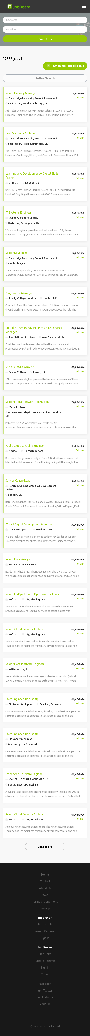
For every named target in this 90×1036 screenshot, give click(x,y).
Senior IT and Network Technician (27, 401)
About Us (45, 887)
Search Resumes (45, 930)
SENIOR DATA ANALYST (20, 366)
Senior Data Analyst (18, 558)
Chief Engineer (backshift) (21, 698)
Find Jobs (45, 39)
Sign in (45, 937)
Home (45, 874)
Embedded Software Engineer (24, 773)
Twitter (47, 990)
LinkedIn (47, 996)
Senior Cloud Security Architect (25, 628)
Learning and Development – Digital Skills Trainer (31, 175)
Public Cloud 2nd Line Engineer (25, 445)
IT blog (45, 973)
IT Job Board (53, 1026)
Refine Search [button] (45, 77)
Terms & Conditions (45, 901)
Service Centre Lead (17, 480)
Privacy (45, 907)
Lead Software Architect (21, 132)
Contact (45, 880)
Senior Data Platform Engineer (24, 663)
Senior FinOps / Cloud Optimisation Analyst (33, 593)
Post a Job (45, 923)
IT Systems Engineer (18, 212)
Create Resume (45, 960)
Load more (45, 846)
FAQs (45, 894)
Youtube (45, 1003)
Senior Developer (16, 252)
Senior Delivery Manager (21, 92)
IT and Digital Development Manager (29, 523)
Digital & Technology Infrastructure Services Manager (33, 329)
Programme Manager (19, 292)
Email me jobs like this (68, 65)
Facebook (45, 983)
